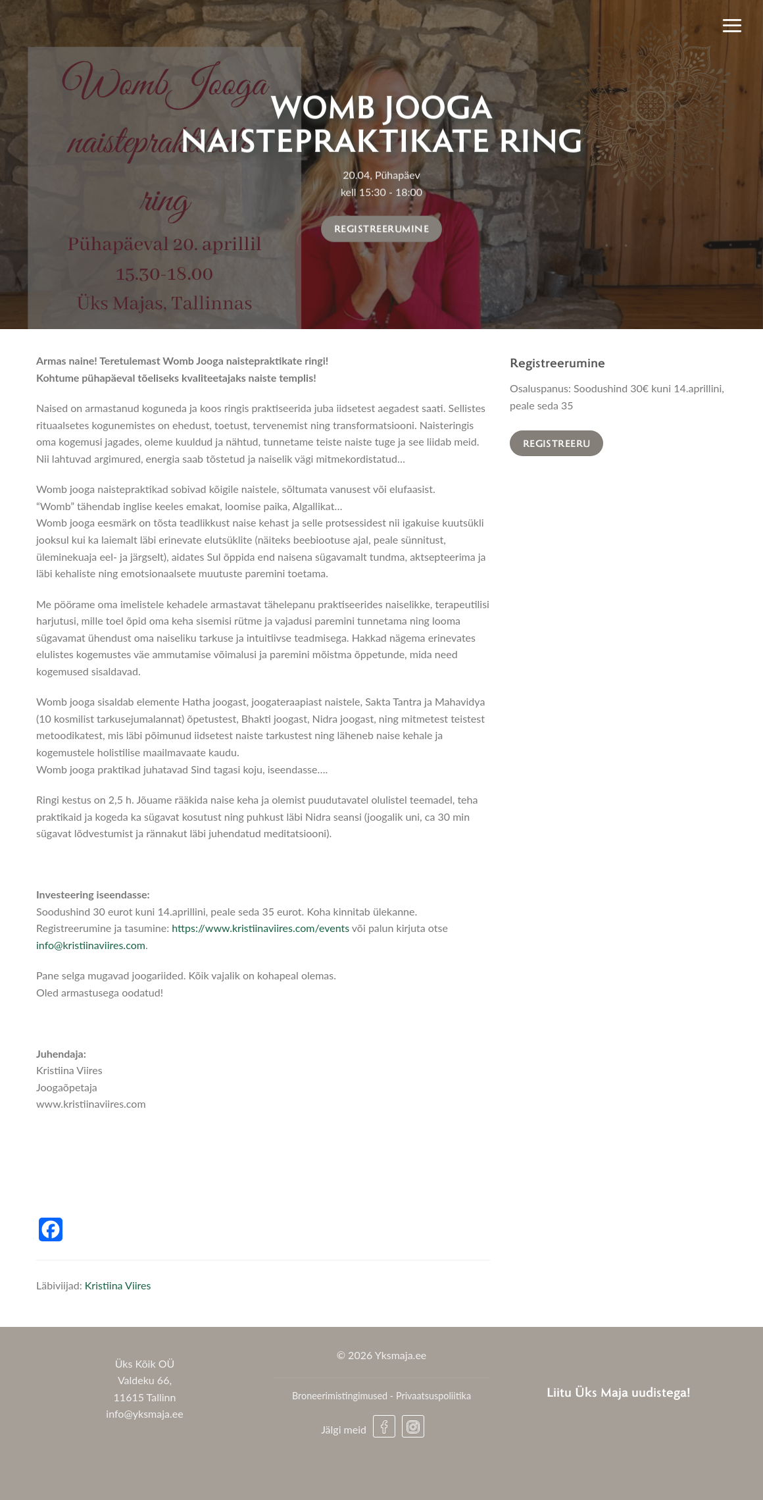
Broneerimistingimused (339, 1395)
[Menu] (732, 25)
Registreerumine (381, 228)
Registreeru (557, 443)
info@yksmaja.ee (144, 1413)
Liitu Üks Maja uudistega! (619, 1392)
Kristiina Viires (118, 1285)
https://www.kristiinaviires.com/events (260, 927)
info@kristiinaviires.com (90, 945)
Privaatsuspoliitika (433, 1395)
